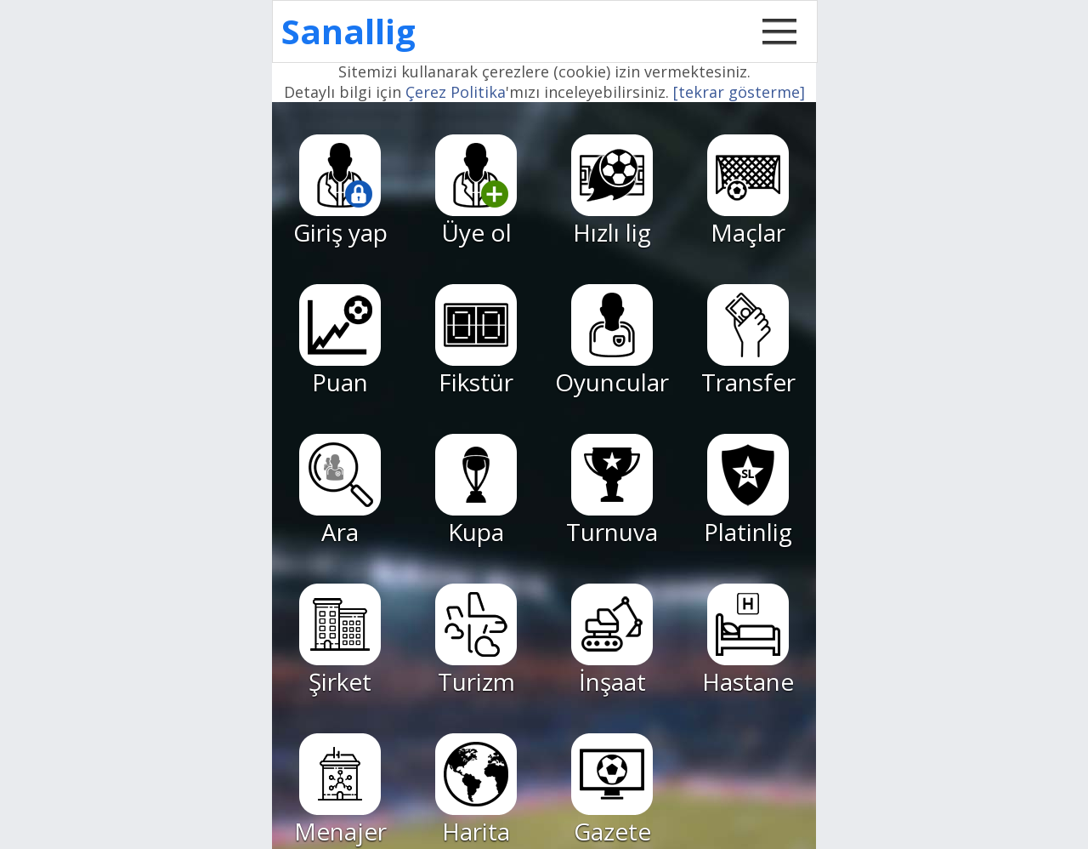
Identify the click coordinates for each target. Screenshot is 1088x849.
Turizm (476, 641)
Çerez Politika (455, 92)
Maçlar (748, 191)
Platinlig (748, 491)
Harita (476, 790)
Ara (340, 491)
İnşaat (612, 641)
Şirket (340, 641)
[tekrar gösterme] (739, 92)
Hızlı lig (612, 191)
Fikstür (476, 341)
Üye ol (476, 191)
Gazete (612, 790)
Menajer (340, 790)
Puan (340, 341)
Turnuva (612, 491)
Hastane (748, 641)
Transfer (748, 341)
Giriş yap (340, 191)
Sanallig (348, 31)
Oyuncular (612, 341)
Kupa (476, 491)
